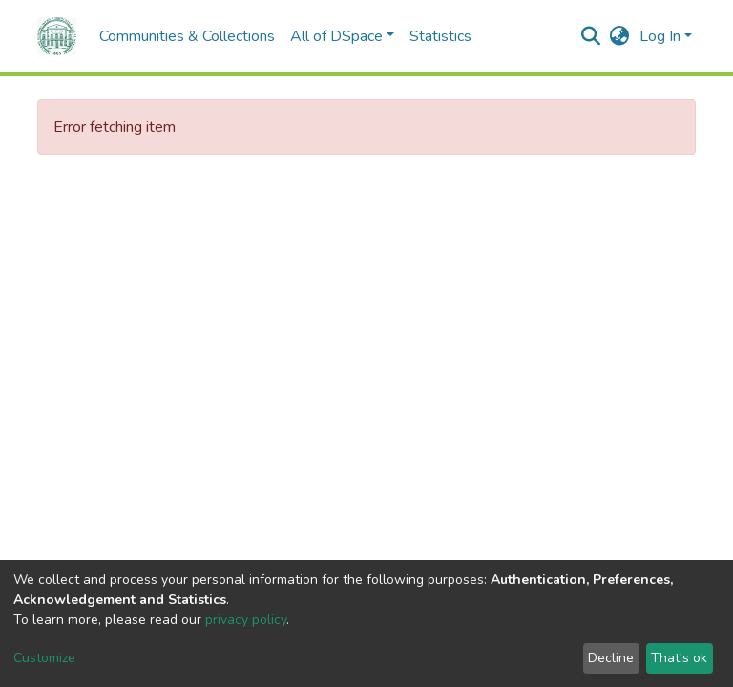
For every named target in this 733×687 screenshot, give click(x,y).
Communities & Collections (187, 36)
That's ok (679, 658)
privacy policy (245, 620)
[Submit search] (591, 36)
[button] (620, 36)
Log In (660, 36)
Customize (44, 658)
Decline (611, 658)
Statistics (440, 36)
